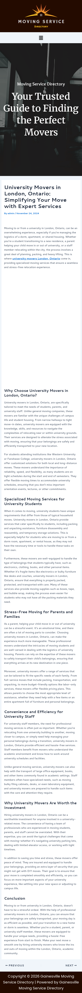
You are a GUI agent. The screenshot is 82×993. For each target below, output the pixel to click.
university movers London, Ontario (36, 258)
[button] (41, 37)
